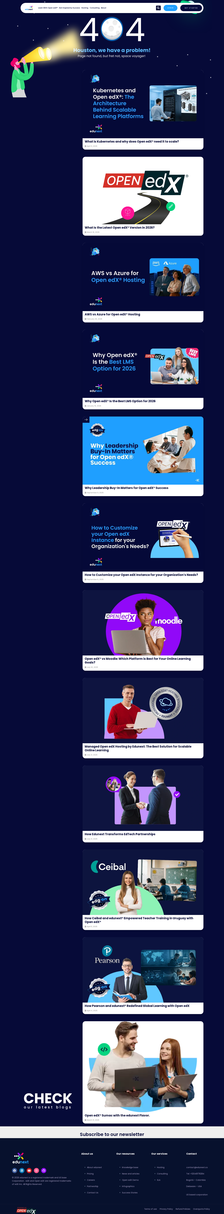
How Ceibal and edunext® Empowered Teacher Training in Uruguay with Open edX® (141, 924)
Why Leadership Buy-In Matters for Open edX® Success (128, 488)
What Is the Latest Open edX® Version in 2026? (121, 227)
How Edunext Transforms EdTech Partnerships (121, 838)
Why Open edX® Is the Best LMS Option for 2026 (122, 401)
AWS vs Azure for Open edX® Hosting (114, 314)
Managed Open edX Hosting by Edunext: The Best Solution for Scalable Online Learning (141, 752)
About (103, 8)
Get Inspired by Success (69, 8)
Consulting (95, 8)
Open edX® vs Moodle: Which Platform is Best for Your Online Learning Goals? (140, 664)
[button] (157, 8)
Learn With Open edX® (48, 8)
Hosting (84, 8)
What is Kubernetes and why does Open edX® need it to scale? (134, 141)
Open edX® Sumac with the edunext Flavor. (119, 1119)
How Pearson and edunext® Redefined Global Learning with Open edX (139, 1009)
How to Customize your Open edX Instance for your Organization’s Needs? (138, 577)
